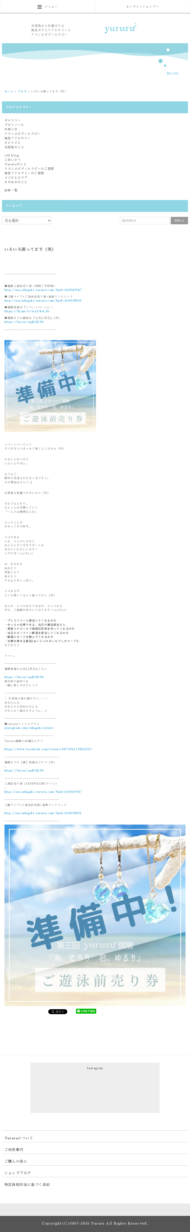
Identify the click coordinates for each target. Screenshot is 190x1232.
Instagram (95, 1068)
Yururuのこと (15, 164)
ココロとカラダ (16, 177)
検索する (179, 220)
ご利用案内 (14, 1149)
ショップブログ (17, 1173)
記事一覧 (11, 190)
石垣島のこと (14, 147)
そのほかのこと (16, 182)
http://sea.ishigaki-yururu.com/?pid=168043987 (43, 290)
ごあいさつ (12, 159)
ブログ (22, 91)
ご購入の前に (15, 1161)
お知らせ (11, 129)
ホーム (9, 91)
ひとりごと (12, 142)
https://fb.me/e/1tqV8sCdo (27, 311)
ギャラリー (12, 120)
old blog (12, 155)
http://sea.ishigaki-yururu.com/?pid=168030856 (43, 300)
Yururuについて (18, 1138)
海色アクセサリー (17, 138)
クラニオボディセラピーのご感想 (29, 168)
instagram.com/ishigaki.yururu (29, 728)
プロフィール (14, 124)
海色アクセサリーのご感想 (24, 173)
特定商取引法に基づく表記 (27, 1184)
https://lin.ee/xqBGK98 (24, 322)
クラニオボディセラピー (22, 133)
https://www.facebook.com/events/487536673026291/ (48, 749)
